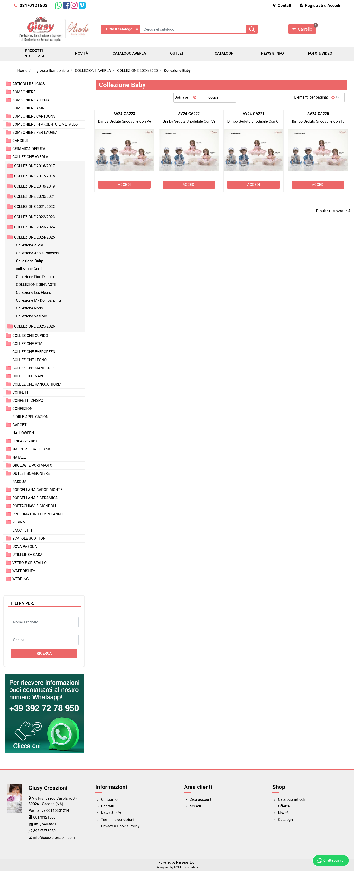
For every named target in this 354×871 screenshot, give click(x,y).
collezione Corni (29, 269)
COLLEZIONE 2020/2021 (34, 196)
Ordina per (182, 97)
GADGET (19, 425)
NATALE (19, 457)
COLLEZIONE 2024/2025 (137, 70)
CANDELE (20, 140)
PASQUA (19, 481)
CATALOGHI (225, 53)
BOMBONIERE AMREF (30, 108)
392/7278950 (44, 831)
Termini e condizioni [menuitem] (117, 819)
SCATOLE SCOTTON (29, 538)
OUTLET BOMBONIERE (31, 473)
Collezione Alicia (29, 245)
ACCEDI (124, 184)
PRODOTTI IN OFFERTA (34, 53)
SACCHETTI (22, 530)
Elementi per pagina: (311, 97)
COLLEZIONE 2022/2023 (34, 217)
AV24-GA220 (318, 114)
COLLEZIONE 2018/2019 (34, 186)
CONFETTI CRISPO (27, 400)
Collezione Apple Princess (37, 253)
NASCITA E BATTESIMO (31, 449)
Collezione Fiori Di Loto (35, 276)
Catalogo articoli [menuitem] (291, 799)
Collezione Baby (177, 70)
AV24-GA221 (254, 114)
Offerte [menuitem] (284, 806)
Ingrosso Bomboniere (51, 70)
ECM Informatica (186, 867)
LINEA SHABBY (25, 441)
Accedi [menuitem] (195, 806)
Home (22, 70)
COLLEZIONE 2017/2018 (34, 176)
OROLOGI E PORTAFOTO (32, 465)
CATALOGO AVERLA (129, 53)
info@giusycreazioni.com (54, 837)
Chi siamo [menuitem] (109, 799)
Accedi (333, 5)
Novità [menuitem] (283, 813)
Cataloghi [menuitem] (286, 819)
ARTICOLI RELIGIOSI (29, 84)
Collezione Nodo (29, 308)
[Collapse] (8, 156)
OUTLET (177, 53)
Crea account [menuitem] (200, 799)
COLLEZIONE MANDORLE (33, 368)
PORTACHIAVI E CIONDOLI (34, 506)
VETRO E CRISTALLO (29, 563)
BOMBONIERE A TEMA (31, 100)
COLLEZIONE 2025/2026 (34, 326)
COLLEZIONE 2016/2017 (34, 166)
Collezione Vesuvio (31, 316)
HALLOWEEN (23, 433)
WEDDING (20, 579)
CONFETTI (21, 392)
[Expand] (8, 83)
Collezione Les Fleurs (33, 292)
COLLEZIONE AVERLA (93, 70)
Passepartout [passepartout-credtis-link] (186, 862)
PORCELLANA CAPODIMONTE (37, 490)
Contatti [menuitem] (107, 806)
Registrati (314, 5)
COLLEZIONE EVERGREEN (33, 352)
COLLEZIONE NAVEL (29, 376)
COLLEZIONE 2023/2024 (34, 227)
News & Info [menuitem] (111, 813)
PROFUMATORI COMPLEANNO (37, 514)
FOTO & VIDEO (320, 53)
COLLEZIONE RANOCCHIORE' (36, 384)
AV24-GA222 (189, 114)
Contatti (283, 5)
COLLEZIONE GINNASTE (36, 284)
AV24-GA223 (124, 114)
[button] (252, 29)
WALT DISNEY (23, 571)
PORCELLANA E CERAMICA (35, 498)
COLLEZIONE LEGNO (29, 360)
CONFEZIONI (22, 408)
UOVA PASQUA (24, 546)
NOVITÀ (81, 53)
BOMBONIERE (23, 92)
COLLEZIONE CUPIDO (30, 335)
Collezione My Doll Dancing (38, 300)
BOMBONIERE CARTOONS (33, 116)
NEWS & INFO (272, 53)
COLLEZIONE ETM (27, 343)
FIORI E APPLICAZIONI (31, 417)
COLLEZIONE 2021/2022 (34, 206)
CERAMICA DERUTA (28, 149)
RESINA (18, 522)
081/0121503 (31, 5)
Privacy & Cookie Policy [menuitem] (120, 826)
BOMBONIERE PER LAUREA (35, 132)
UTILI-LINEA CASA (27, 554)
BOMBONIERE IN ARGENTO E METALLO (45, 124)
